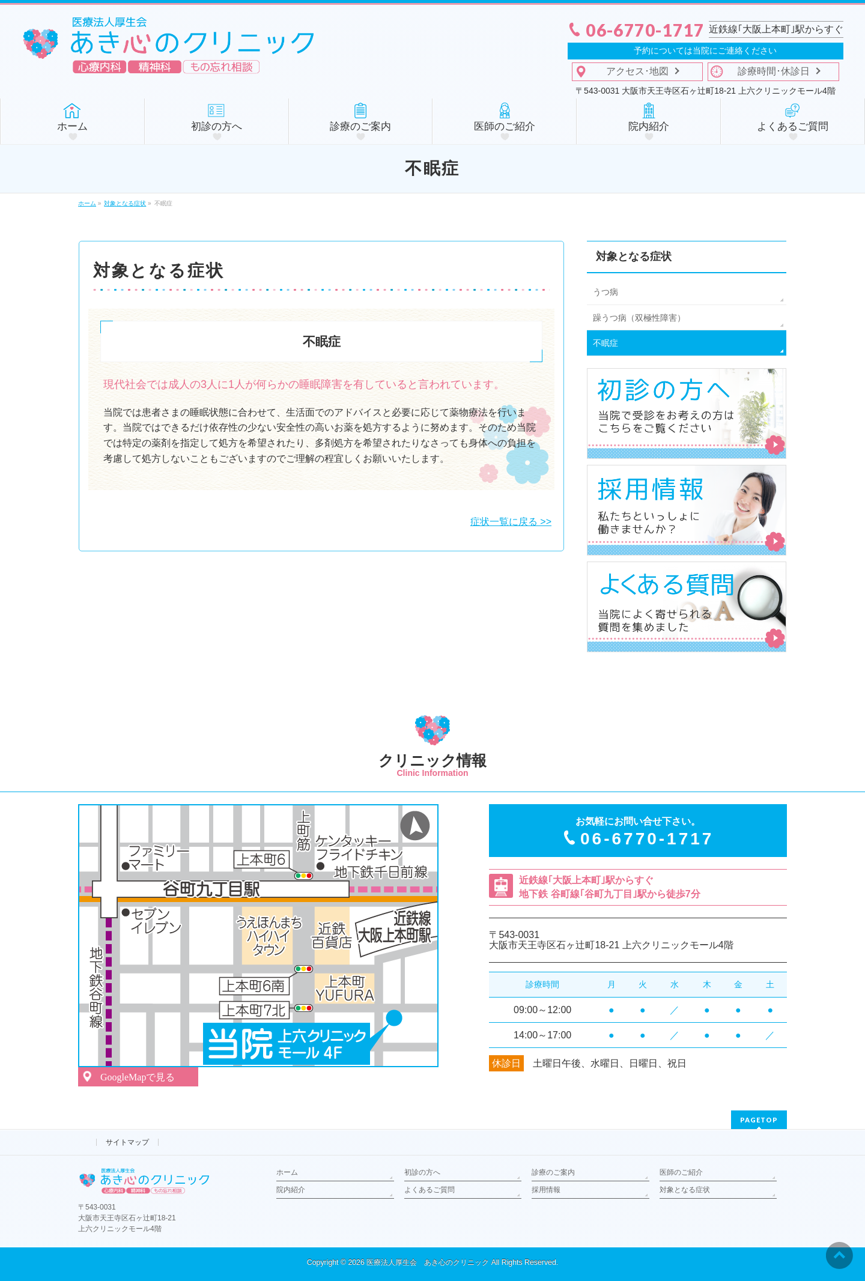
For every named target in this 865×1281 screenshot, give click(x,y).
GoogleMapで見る (137, 1077)
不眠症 (605, 343)
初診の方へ (422, 1172)
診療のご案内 (553, 1172)
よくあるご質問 (429, 1190)
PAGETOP (759, 1120)
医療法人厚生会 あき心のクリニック (427, 1262)
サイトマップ (127, 1142)
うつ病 (605, 292)
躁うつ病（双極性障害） (639, 318)
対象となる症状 (634, 256)
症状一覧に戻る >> (510, 521)
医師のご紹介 (681, 1172)
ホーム (287, 1172)
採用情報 (546, 1190)
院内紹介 (290, 1190)
